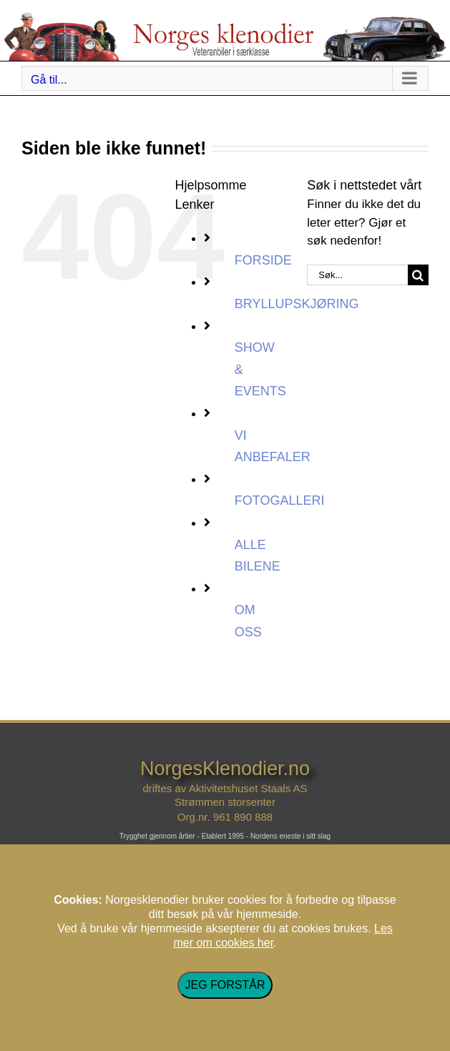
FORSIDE (263, 260)
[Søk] (418, 275)
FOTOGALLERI (280, 500)
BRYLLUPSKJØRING (297, 304)
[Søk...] (357, 275)
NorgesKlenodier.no (225, 768)
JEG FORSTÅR (225, 985)
